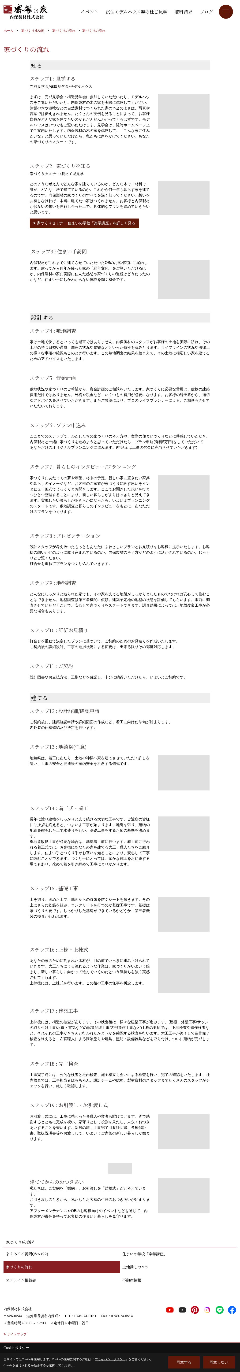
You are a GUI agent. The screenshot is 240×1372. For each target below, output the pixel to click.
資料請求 (183, 11)
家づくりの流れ (19, 1267)
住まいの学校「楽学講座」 (144, 1254)
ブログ (206, 11)
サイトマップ (17, 1334)
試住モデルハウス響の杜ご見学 (136, 11)
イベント (89, 11)
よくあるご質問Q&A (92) (27, 1254)
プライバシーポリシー (110, 1359)
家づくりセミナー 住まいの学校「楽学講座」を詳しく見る (86, 223)
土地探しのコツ (135, 1267)
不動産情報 (131, 1280)
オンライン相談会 (21, 1280)
